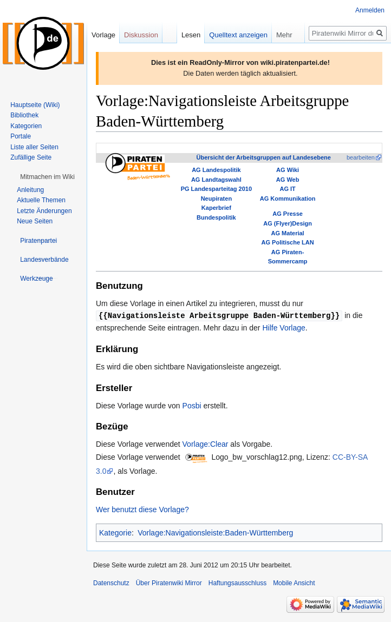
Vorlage (103, 35)
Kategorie (115, 532)
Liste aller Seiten (34, 147)
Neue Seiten (35, 221)
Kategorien (26, 126)
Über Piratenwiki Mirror (169, 582)
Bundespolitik (216, 217)
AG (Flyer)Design (287, 223)
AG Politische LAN (288, 242)
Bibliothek (24, 115)
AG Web (287, 179)
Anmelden (370, 10)
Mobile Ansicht (294, 582)
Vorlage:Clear (206, 443)
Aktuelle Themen (41, 200)
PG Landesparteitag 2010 (216, 189)
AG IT (287, 189)
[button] (47, 177)
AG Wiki (287, 170)
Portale (20, 136)
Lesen (190, 35)
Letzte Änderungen (44, 211)
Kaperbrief (216, 207)
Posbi (192, 405)
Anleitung (30, 190)
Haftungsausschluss (237, 582)
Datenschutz (111, 582)
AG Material (287, 233)
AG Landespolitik (216, 170)
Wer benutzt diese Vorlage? (142, 509)
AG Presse (287, 213)
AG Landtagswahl (216, 179)
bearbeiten (361, 157)
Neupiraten (216, 198)
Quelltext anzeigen (238, 35)
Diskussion (141, 35)
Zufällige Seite (30, 157)
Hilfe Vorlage (283, 327)
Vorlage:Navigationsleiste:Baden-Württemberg (215, 532)
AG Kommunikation (288, 198)
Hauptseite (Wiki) (35, 105)
